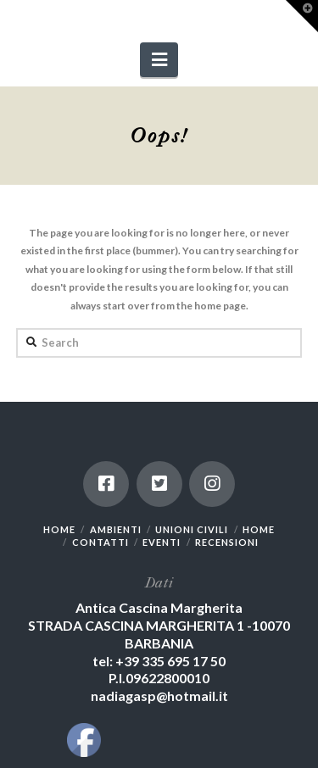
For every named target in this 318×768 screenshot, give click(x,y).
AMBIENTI (116, 529)
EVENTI (161, 542)
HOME (59, 529)
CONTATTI (100, 542)
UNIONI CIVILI (191, 529)
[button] (158, 59)
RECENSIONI (227, 542)
